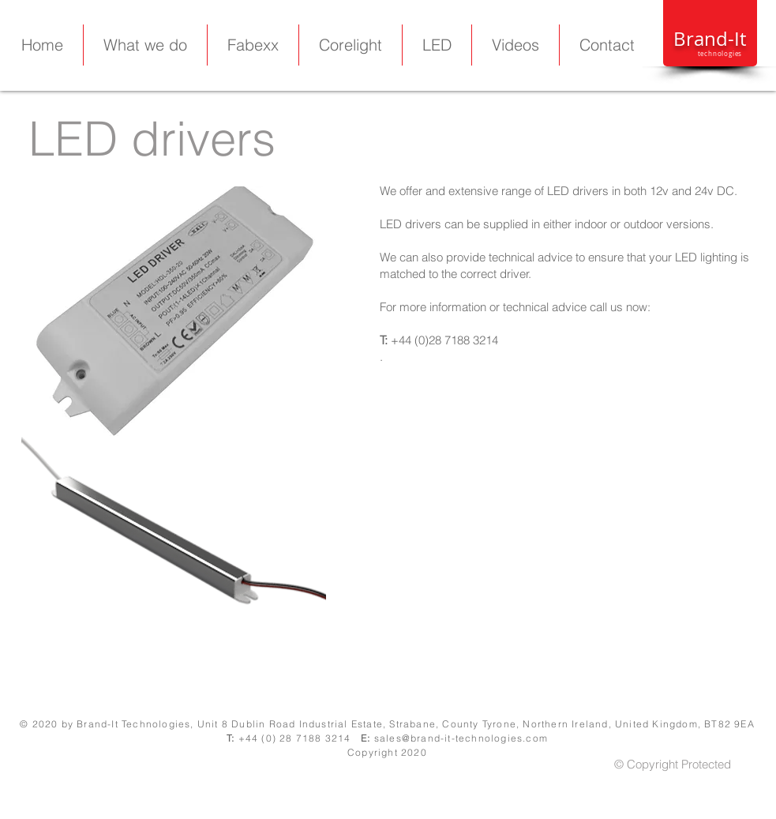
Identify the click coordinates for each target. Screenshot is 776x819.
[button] (437, 45)
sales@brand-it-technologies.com (461, 738)
